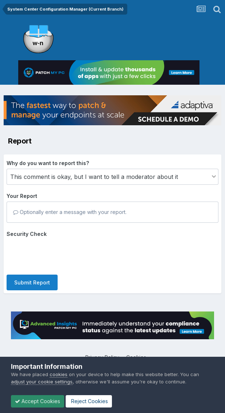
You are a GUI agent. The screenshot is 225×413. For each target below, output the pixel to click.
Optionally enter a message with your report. (70, 212)
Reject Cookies (89, 401)
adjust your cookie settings (42, 382)
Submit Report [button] (32, 282)
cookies (58, 374)
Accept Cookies (37, 401)
